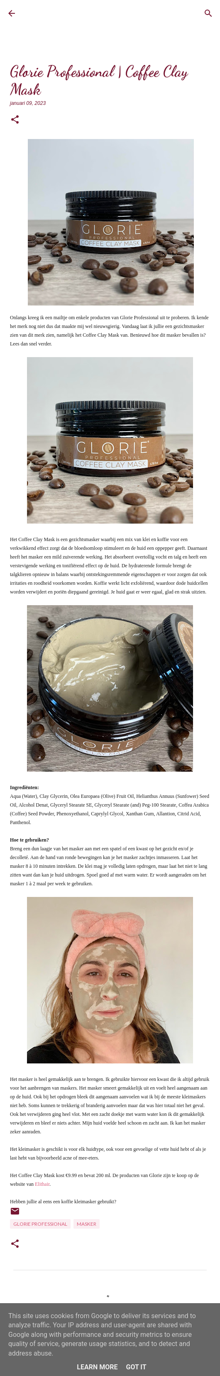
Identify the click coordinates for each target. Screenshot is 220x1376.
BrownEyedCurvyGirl (56, 13)
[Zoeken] (208, 13)
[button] (15, 120)
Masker (86, 1224)
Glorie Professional (40, 1224)
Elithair (42, 1184)
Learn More (97, 1367)
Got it (136, 1367)
